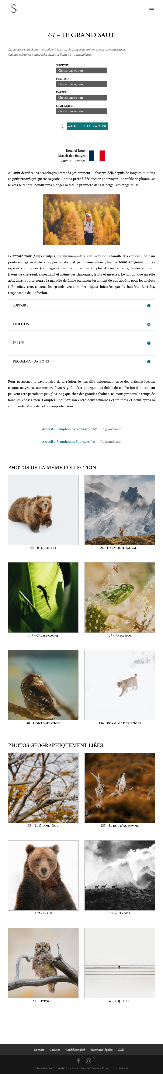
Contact (39, 1050)
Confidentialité (75, 1050)
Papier (61, 92)
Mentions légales (101, 1050)
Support (63, 65)
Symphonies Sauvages (73, 429)
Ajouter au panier (87, 126)
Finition (63, 78)
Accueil (47, 429)
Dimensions (65, 106)
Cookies (54, 1050)
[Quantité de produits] (60, 126)
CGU (121, 1050)
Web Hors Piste (68, 1068)
